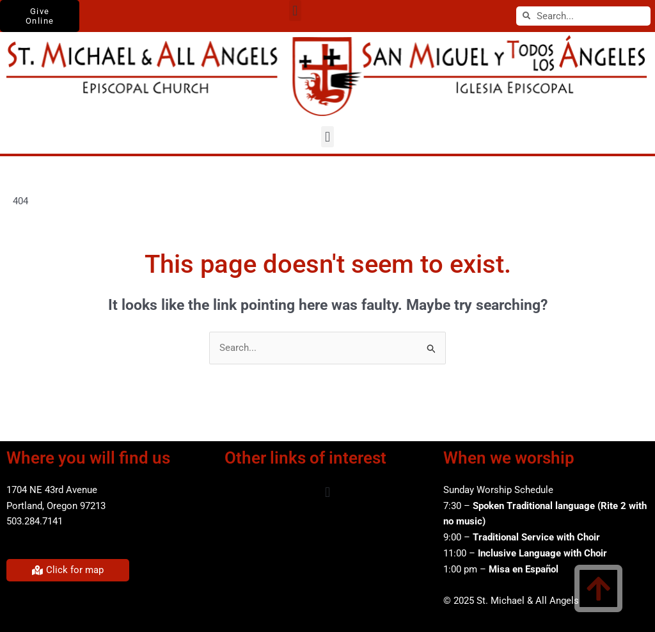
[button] (295, 10)
